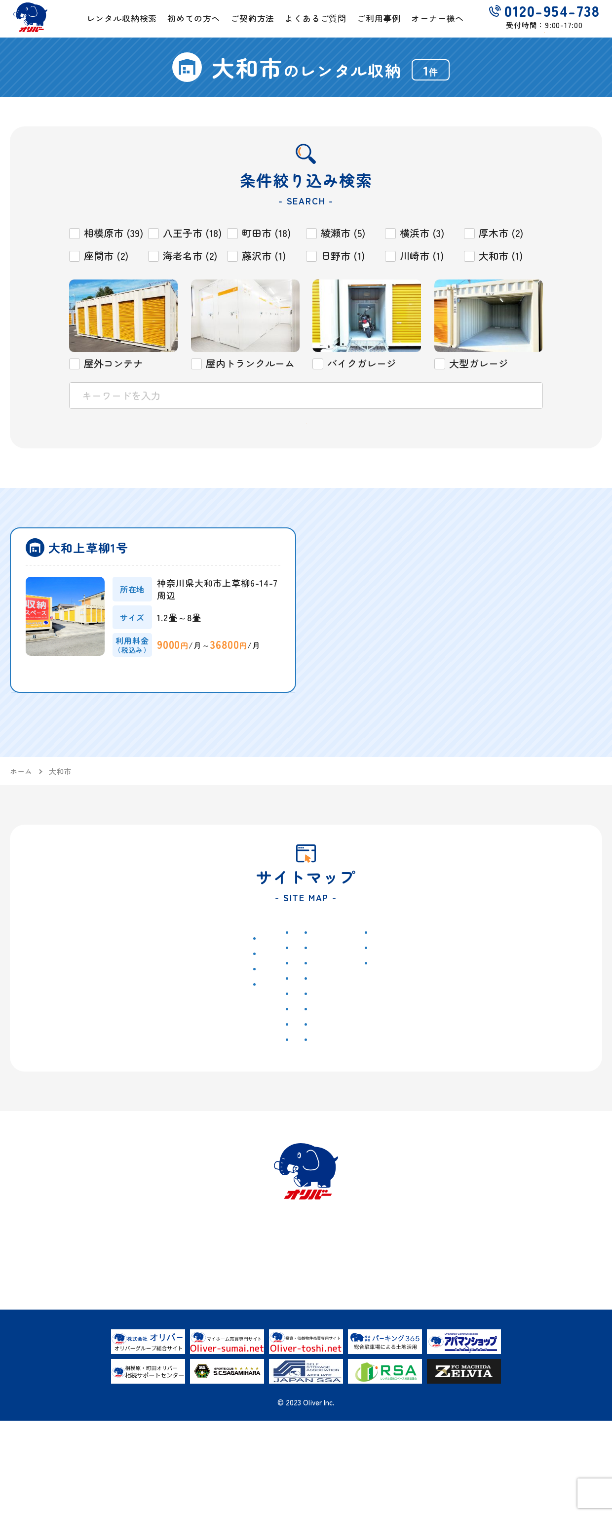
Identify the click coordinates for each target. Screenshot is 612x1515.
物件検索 (160, 975)
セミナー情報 (77, 1042)
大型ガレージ (223, 1101)
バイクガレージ (227, 1085)
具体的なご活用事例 (541, 993)
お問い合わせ (429, 994)
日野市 (161, 1055)
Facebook (421, 1085)
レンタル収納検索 (109, 28)
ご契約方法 (252, 28)
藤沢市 (212, 1039)
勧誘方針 (420, 1048)
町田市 (161, 1009)
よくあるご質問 (322, 28)
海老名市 (215, 1009)
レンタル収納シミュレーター (328, 1055)
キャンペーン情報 (85, 1027)
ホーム (60, 975)
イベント (69, 1058)
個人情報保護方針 (437, 1030)
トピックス (73, 1012)
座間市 (161, 1039)
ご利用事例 (392, 28)
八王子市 (165, 1024)
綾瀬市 (212, 993)
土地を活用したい (534, 975)
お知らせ (64, 994)
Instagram (422, 1067)
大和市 (161, 1070)
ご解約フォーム (433, 1012)
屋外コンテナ (223, 1055)
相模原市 (165, 993)
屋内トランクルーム (235, 1070)
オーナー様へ (456, 28)
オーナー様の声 (533, 1009)
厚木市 (161, 1101)
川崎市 (212, 1024)
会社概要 (420, 975)
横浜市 (161, 1085)
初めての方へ (187, 28)
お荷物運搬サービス (337, 1080)
